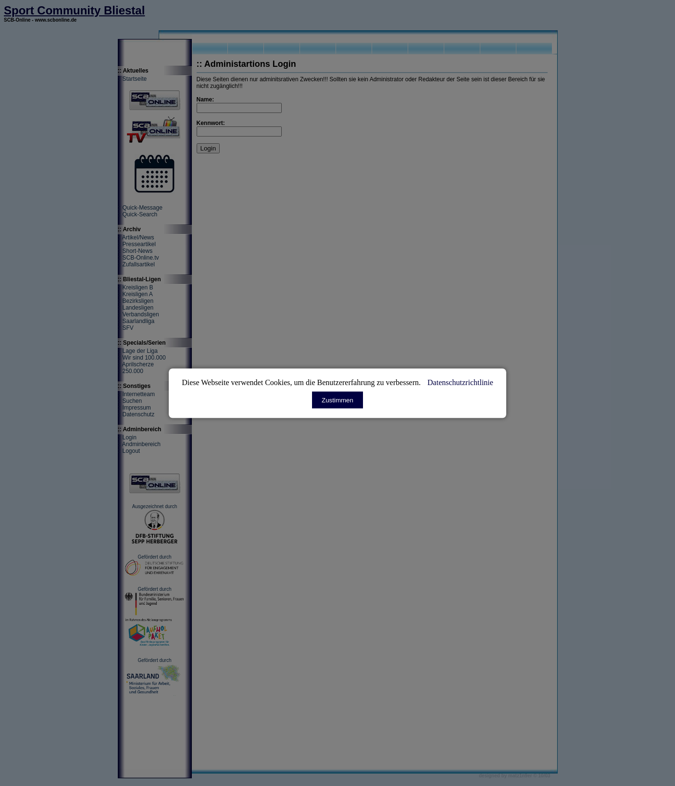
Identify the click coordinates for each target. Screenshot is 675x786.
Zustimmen (337, 399)
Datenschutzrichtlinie (460, 382)
